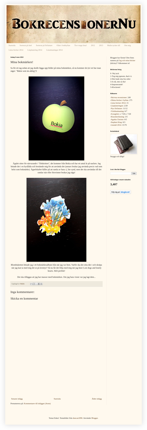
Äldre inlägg (97, 399)
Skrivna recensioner (119, 97)
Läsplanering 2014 (34, 50)
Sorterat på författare (44, 45)
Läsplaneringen (117, 106)
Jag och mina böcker (127, 60)
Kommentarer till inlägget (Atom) (37, 403)
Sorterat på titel (26, 45)
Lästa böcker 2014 (16, 50)
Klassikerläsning (117, 117)
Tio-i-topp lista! (80, 45)
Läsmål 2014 (116, 125)
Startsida (12, 45)
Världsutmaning (117, 111)
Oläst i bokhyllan (63, 45)
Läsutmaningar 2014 (54, 50)
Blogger (94, 418)
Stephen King (116, 122)
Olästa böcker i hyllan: (120, 100)
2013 (101, 45)
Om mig (127, 45)
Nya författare (116, 108)
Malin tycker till (113, 45)
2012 (93, 45)
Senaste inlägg (17, 399)
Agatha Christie (117, 119)
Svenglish (115, 114)
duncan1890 (77, 418)
